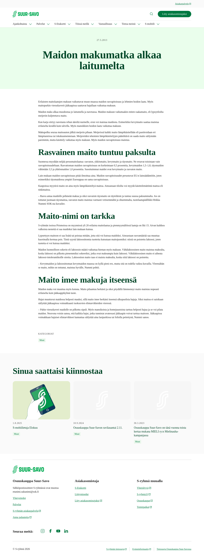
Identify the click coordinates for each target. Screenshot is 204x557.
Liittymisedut (81, 494)
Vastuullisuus (105, 23)
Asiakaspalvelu (183, 4)
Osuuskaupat (145, 500)
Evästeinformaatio (141, 549)
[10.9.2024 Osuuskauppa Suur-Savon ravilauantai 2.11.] (102, 408)
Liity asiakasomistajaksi (174, 14)
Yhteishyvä (144, 488)
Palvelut (40, 23)
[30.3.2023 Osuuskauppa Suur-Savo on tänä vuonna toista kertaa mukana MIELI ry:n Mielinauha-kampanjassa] (162, 412)
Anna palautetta (22, 517)
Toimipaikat (144, 507)
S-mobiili (150, 23)
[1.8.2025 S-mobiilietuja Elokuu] (41, 408)
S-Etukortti (60, 23)
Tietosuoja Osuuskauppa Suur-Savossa (174, 549)
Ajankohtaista (20, 23)
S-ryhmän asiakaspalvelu (27, 510)
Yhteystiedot (19, 498)
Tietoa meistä (128, 23)
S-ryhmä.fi (144, 494)
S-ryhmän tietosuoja (116, 549)
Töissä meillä (82, 23)
